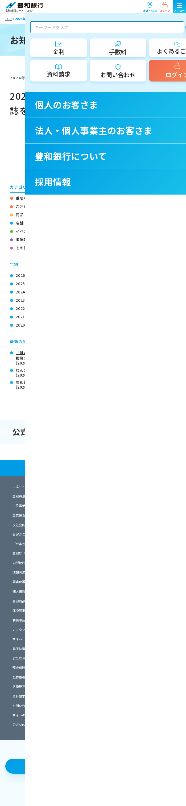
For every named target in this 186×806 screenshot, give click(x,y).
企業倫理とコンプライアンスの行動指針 (41, 515)
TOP (8, 18)
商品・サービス (29, 214)
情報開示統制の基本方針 (30, 572)
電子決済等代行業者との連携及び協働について (46, 648)
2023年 (22, 300)
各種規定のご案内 (25, 686)
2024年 (22, 291)
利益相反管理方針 (25, 620)
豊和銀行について (47, 468)
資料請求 (19, 696)
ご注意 (21, 206)
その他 (21, 247)
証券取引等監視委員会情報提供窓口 (38, 677)
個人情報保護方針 (25, 591)
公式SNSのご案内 (25, 724)
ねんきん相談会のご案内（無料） (45, 372)
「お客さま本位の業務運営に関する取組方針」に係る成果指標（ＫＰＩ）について (72, 543)
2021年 (22, 316)
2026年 (22, 275)
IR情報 (21, 239)
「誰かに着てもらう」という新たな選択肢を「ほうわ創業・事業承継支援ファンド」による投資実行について (96, 357)
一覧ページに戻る (96, 146)
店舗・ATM (150, 7)
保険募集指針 (22, 610)
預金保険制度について (28, 667)
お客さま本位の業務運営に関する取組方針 (43, 534)
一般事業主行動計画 (27, 505)
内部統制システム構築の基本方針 (36, 562)
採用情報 (139, 468)
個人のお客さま (46, 452)
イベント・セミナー (33, 231)
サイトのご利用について (30, 715)
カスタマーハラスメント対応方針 (36, 629)
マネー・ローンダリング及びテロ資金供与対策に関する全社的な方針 (62, 486)
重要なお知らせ (29, 198)
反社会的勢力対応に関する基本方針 (38, 524)
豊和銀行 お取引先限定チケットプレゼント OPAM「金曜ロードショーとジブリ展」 (89, 384)
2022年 (22, 308)
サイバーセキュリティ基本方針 (35, 639)
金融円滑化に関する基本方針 (33, 496)
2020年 (22, 325)
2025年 (22, 283)
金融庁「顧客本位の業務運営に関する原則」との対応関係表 (56, 553)
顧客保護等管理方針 (27, 581)
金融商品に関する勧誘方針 (32, 601)
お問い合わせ (22, 705)
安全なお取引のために (28, 658)
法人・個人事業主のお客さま (139, 452)
